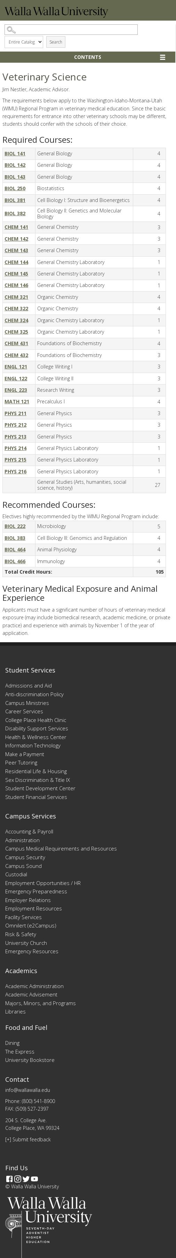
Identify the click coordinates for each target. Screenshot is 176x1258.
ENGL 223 (16, 390)
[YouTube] (34, 1179)
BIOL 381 (15, 200)
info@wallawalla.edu (27, 1090)
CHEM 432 (16, 355)
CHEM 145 (16, 273)
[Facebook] (9, 1179)
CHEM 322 (16, 308)
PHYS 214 (15, 448)
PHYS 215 (15, 459)
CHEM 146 (16, 285)
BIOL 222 (15, 526)
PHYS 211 (15, 413)
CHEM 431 (16, 343)
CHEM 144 (16, 262)
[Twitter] (26, 1179)
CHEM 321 (16, 297)
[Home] (56, 16)
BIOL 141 (15, 153)
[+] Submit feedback (28, 1139)
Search (55, 42)
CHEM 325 (16, 331)
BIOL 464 (15, 549)
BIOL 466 (15, 561)
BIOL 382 (15, 213)
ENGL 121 (16, 366)
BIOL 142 (15, 165)
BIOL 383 (15, 538)
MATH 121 (17, 401)
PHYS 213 (15, 436)
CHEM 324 (16, 320)
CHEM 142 (16, 238)
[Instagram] (18, 1179)
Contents (87, 57)
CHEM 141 (16, 227)
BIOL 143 (15, 176)
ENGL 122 (16, 378)
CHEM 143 (16, 250)
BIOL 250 (15, 188)
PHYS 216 (15, 471)
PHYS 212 (15, 424)
